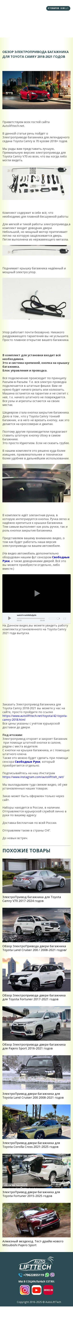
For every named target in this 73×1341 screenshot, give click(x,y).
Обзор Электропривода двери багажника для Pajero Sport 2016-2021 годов (34, 1046)
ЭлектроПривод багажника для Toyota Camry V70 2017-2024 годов (31, 899)
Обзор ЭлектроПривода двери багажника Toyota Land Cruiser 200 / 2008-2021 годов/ (34, 948)
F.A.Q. (27, 21)
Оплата (45, 31)
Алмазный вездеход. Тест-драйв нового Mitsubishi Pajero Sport (32, 1243)
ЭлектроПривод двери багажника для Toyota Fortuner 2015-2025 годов (31, 1194)
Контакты (62, 31)
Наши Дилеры (45, 21)
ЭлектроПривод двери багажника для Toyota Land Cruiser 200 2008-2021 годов (33, 1096)
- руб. (58, 8)
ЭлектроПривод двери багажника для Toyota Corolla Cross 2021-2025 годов (31, 1145)
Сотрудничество (11, 31)
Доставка (28, 31)
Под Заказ (62, 21)
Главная (11, 21)
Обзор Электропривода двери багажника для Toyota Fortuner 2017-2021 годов (34, 997)
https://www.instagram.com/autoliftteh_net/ (33, 777)
